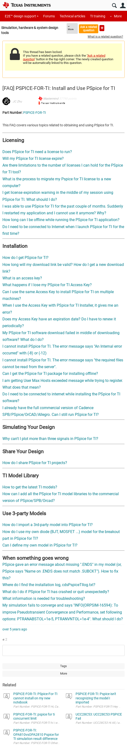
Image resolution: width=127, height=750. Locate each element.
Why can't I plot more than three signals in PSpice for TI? (50, 438)
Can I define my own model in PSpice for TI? (40, 545)
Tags (63, 666)
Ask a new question (101, 28)
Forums (49, 16)
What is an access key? (22, 278)
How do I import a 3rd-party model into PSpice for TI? (47, 524)
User (123, 5)
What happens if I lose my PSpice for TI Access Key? (47, 285)
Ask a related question (88, 28)
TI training (97, 16)
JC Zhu (17, 101)
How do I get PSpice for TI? (25, 257)
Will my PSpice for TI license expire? (33, 158)
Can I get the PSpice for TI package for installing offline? (50, 373)
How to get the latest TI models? (29, 487)
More (118, 16)
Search (114, 5)
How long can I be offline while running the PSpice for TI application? (61, 219)
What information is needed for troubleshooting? (43, 598)
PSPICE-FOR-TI (34, 113)
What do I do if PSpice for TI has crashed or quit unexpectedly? (55, 591)
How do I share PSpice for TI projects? (34, 462)
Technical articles (72, 16)
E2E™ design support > (21, 16)
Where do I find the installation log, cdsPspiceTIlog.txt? (49, 584)
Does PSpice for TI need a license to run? (37, 151)
